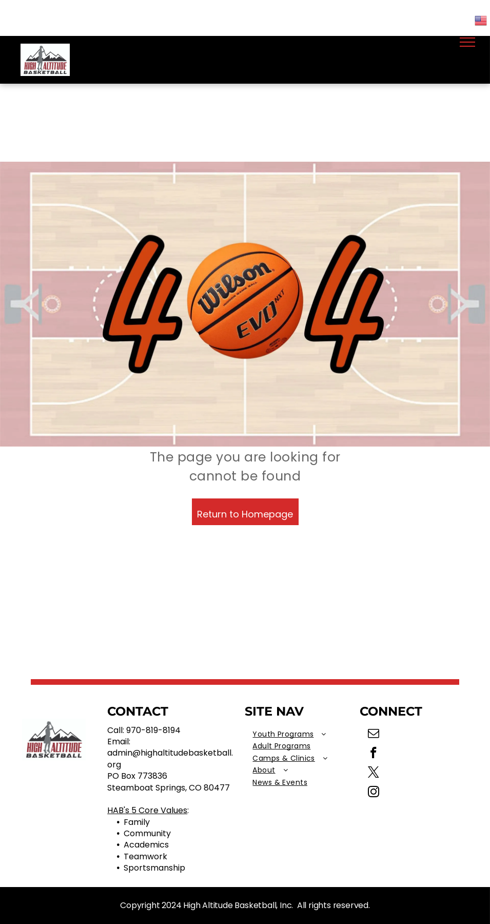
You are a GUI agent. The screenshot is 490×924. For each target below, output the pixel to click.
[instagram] (373, 793)
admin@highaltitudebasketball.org (170, 758)
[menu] (467, 42)
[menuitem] (302, 734)
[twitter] (373, 773)
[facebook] (373, 754)
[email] (373, 734)
